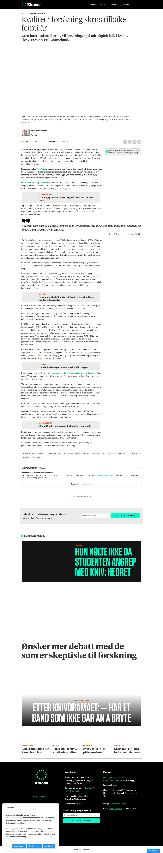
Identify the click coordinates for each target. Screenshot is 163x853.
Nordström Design (118, 804)
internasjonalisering (32, 457)
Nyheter (93, 5)
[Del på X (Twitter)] (130, 142)
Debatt (102, 5)
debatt (105, 454)
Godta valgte (34, 846)
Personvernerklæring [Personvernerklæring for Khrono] (41, 796)
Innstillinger (153, 851)
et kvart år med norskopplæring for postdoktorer (73, 373)
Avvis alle (49, 846)
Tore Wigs (41, 169)
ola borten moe (53, 454)
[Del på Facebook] (125, 142)
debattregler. (75, 791)
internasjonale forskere (33, 454)
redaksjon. (87, 788)
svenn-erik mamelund (120, 454)
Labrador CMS (115, 808)
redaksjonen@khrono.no (114, 777)
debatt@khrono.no (112, 780)
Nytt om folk (124, 5)
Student (113, 5)
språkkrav (85, 454)
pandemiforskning (70, 454)
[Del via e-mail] (139, 142)
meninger (136, 454)
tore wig (96, 454)
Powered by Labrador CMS (81, 849)
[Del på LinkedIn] (135, 142)
